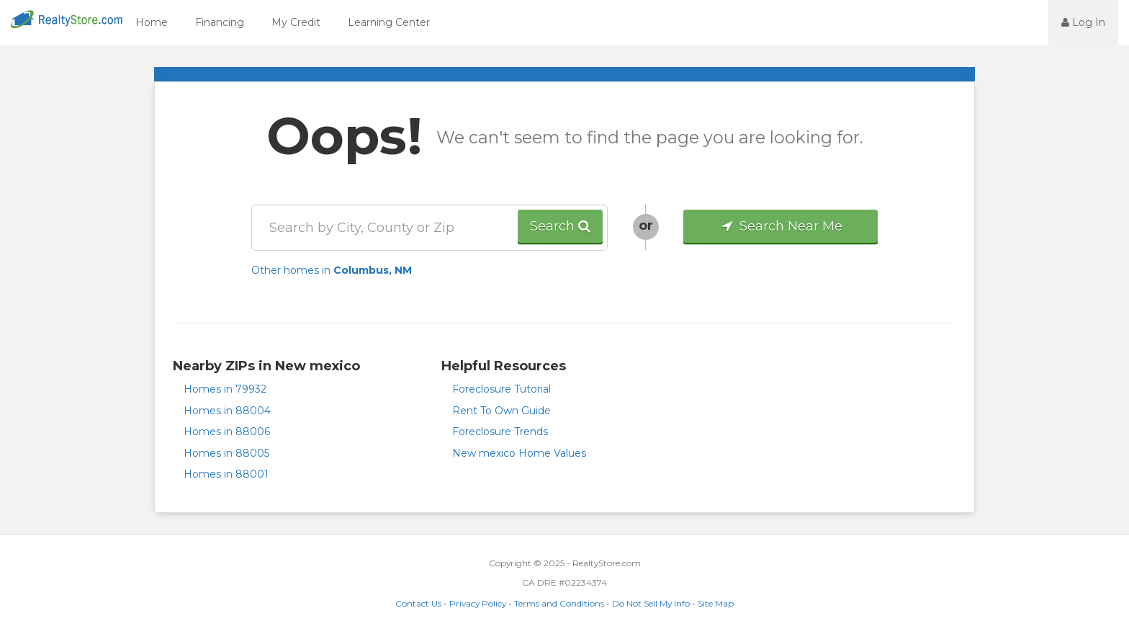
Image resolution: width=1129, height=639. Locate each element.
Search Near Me (780, 226)
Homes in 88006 (227, 431)
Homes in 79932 (225, 389)
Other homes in (331, 270)
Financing (219, 22)
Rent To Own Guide (501, 410)
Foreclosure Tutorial (501, 389)
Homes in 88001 (226, 474)
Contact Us (418, 603)
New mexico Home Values (519, 453)
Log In (1083, 22)
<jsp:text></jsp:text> (1009, 21)
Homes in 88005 (226, 453)
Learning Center (389, 22)
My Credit (295, 22)
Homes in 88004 (227, 410)
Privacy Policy (477, 603)
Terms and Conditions (559, 603)
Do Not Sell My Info (651, 603)
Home (151, 22)
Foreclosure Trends (500, 431)
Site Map (716, 603)
